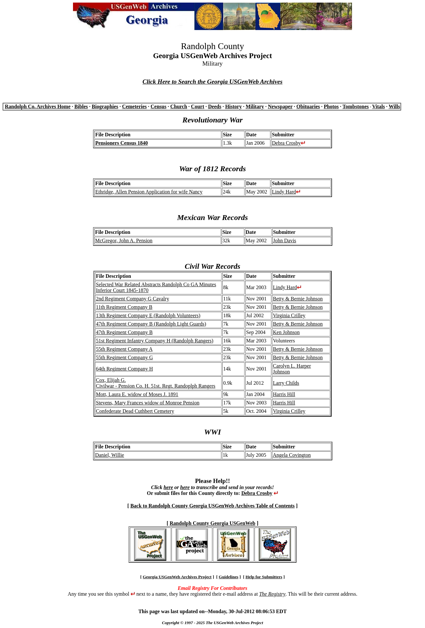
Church (178, 106)
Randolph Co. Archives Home (37, 106)
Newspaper (280, 106)
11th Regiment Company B (124, 307)
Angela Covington (292, 455)
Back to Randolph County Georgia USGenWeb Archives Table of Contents (212, 505)
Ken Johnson (286, 332)
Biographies (105, 106)
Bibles (81, 106)
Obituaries (308, 106)
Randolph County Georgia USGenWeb (212, 523)
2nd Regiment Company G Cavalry (132, 298)
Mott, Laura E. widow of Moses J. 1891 (137, 394)
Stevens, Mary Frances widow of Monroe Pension (147, 402)
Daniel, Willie (109, 455)
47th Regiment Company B (124, 332)
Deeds (214, 106)
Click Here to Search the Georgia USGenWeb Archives (212, 81)
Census (158, 106)
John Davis (284, 240)
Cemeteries (134, 106)
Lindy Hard (284, 191)
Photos (331, 106)
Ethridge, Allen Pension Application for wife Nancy (148, 191)
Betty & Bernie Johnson (298, 298)
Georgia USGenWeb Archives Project (177, 576)
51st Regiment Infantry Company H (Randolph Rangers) (154, 340)
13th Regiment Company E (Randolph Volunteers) (148, 315)
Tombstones (356, 106)
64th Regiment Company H (124, 369)
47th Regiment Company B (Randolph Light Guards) (151, 324)
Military (255, 106)
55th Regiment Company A (124, 349)
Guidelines (228, 576)
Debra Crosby (286, 143)
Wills (394, 106)
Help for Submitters (263, 576)
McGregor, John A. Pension (124, 240)
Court (197, 106)
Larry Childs (286, 383)
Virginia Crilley (289, 315)
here (168, 487)
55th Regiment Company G (124, 357)
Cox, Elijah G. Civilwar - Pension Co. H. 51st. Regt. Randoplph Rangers (155, 383)
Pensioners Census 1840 (121, 143)
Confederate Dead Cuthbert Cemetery (135, 411)
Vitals (378, 106)
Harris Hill (284, 394)
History (233, 106)
